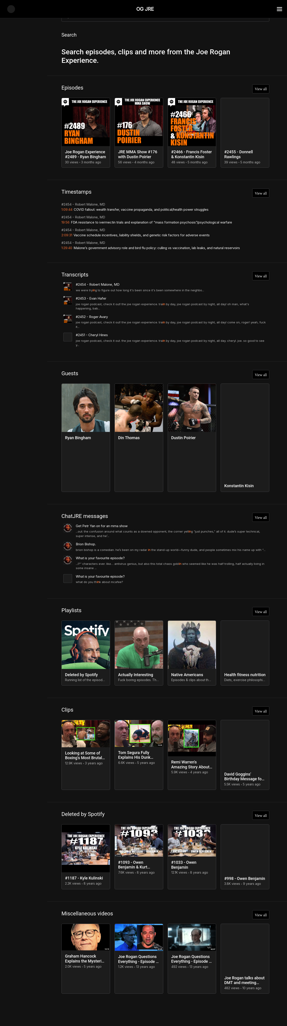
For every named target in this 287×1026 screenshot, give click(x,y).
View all (259, 90)
